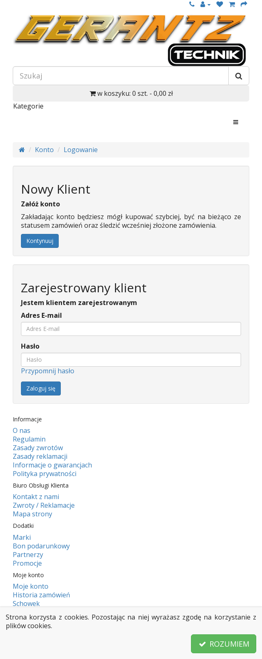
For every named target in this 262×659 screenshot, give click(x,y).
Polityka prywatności (44, 473)
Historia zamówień (41, 594)
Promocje (27, 563)
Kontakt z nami (36, 496)
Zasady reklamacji (40, 456)
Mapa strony (32, 513)
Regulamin (29, 439)
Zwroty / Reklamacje (44, 505)
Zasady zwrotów (38, 447)
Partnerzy (28, 554)
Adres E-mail (41, 315)
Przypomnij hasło (47, 370)
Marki (22, 537)
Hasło (30, 346)
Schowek (26, 603)
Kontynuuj (39, 241)
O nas (21, 430)
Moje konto (30, 586)
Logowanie (81, 149)
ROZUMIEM (223, 644)
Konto (44, 149)
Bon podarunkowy (41, 545)
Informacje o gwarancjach (52, 464)
